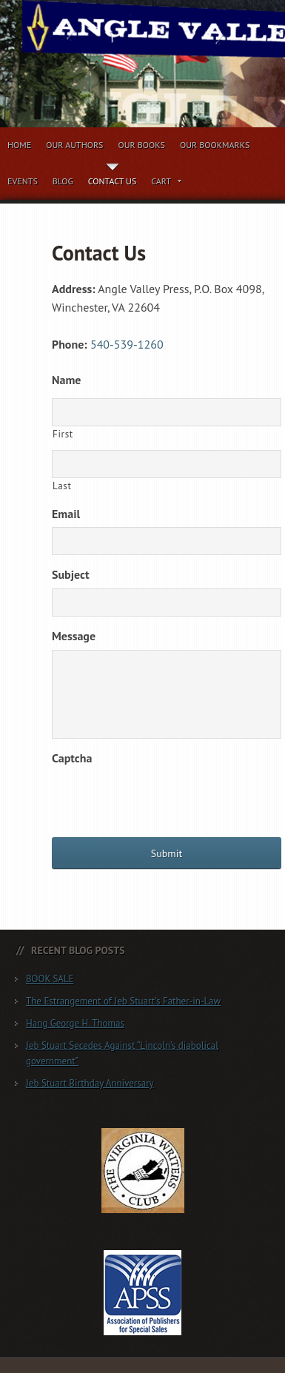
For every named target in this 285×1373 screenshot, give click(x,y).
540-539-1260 (127, 344)
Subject (71, 574)
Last (62, 486)
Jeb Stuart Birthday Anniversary (90, 1083)
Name (66, 379)
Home (19, 144)
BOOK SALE (50, 979)
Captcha (72, 758)
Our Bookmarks (214, 144)
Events (22, 181)
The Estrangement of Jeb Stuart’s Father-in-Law (123, 1001)
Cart (167, 183)
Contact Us (112, 181)
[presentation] (164, 801)
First (63, 434)
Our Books (141, 144)
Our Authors (74, 144)
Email (66, 513)
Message (73, 635)
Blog (63, 181)
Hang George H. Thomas (75, 1023)
